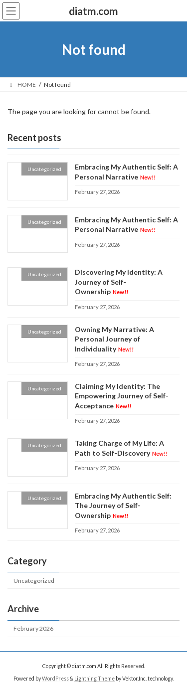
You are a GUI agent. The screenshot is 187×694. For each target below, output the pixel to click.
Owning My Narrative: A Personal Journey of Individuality (114, 339)
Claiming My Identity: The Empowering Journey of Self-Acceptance (122, 396)
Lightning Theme (94, 679)
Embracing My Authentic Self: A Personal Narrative (126, 224)
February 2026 (33, 628)
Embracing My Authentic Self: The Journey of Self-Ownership (123, 506)
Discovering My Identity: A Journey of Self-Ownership (119, 282)
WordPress (55, 679)
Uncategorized (33, 580)
